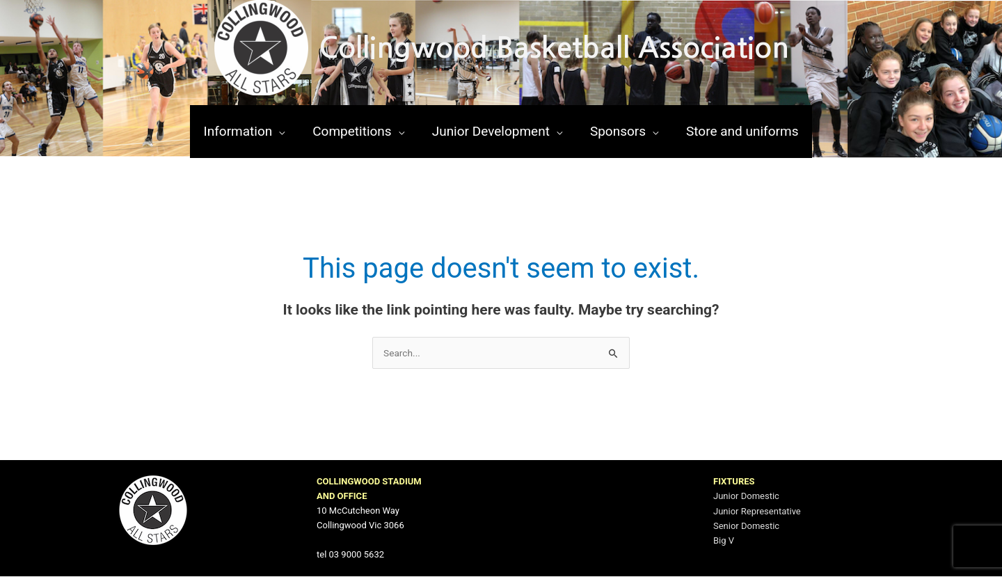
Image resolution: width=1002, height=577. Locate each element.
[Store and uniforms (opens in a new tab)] (742, 131)
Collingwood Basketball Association (554, 47)
